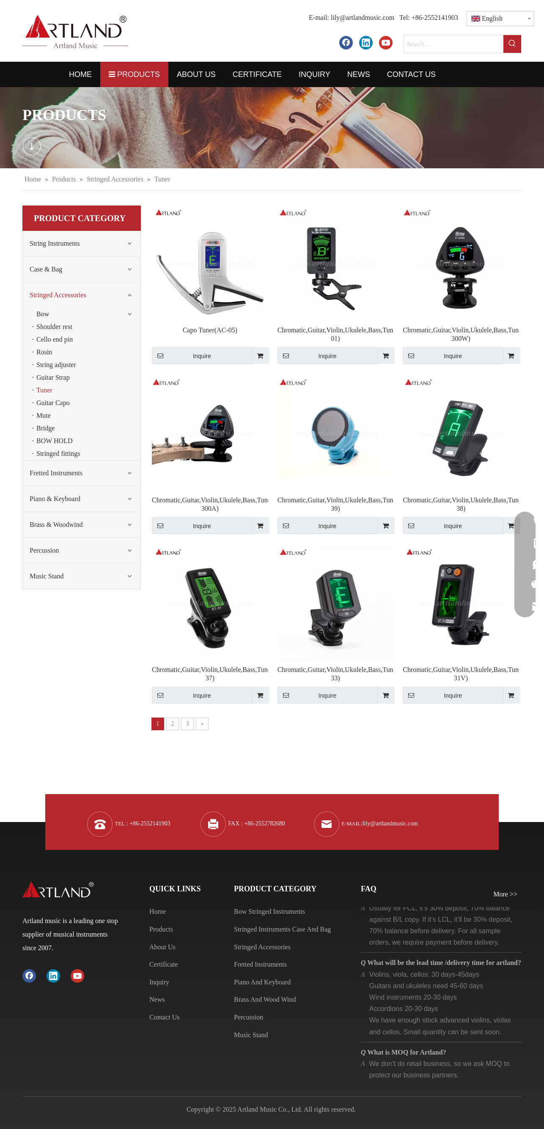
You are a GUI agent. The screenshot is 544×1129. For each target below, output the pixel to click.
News (157, 999)
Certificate (163, 964)
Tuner (44, 390)
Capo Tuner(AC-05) (210, 330)
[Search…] (453, 44)
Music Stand (46, 576)
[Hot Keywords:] (512, 44)
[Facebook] (346, 42)
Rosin (44, 352)
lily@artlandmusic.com (362, 17)
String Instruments (55, 243)
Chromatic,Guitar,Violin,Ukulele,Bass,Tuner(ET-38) (461, 504)
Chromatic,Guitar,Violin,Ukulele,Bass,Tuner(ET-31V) (461, 674)
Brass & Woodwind (56, 524)
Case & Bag (46, 269)
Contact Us (164, 1017)
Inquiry (159, 982)
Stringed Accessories (58, 295)
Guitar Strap (53, 377)
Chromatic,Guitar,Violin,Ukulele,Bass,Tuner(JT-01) (335, 334)
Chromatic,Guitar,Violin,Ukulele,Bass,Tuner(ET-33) (335, 674)
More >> (505, 894)
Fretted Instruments (56, 473)
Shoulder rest (54, 326)
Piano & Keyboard (55, 498)
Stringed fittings (58, 453)
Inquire (181, 355)
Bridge (45, 428)
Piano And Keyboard (262, 982)
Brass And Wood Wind (265, 999)
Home (157, 911)
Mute (43, 415)
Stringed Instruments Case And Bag (282, 929)
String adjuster (56, 364)
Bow (42, 314)
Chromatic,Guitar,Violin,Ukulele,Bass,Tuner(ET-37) (210, 674)
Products (161, 929)
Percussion (44, 550)
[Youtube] (386, 42)
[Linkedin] (366, 42)
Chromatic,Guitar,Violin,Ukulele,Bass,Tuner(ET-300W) (461, 334)
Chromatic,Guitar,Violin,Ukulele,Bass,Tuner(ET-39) (335, 504)
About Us (162, 947)
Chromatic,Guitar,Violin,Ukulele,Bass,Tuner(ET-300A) (210, 504)
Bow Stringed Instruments (269, 911)
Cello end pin (54, 339)
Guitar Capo (53, 402)
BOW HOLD (54, 440)
